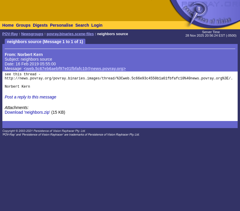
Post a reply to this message (30, 97)
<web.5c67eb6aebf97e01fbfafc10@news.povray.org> (75, 68)
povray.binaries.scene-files (70, 34)
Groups (23, 25)
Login (96, 25)
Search (82, 25)
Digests (40, 25)
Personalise (61, 25)
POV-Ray (10, 34)
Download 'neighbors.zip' (27, 112)
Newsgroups (32, 34)
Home (8, 25)
